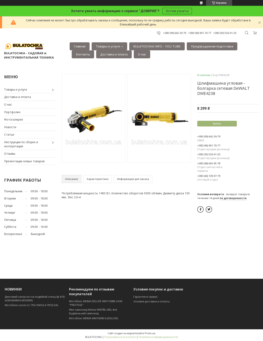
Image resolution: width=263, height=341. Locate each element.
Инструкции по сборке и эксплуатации (21, 144)
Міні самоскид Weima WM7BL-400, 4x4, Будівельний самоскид (93, 311)
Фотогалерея (13, 119)
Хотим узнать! (177, 11)
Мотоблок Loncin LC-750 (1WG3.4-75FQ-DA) (31, 305)
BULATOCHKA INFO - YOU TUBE (157, 46)
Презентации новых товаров (24, 161)
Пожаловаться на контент (120, 337)
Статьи (9, 134)
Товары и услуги (108, 46)
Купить (217, 123)
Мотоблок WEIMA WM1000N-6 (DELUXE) (93, 318)
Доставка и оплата (114, 54)
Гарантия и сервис (145, 296)
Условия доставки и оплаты (151, 301)
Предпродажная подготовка (212, 46)
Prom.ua (150, 333)
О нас (142, 54)
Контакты (83, 54)
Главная (79, 46)
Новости (10, 127)
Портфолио (12, 112)
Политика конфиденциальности (158, 337)
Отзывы (9, 154)
